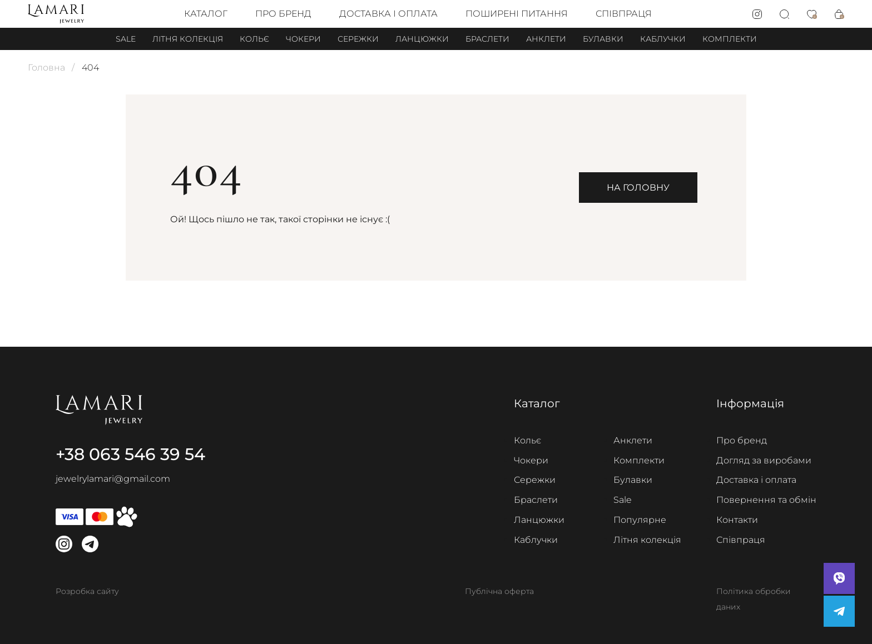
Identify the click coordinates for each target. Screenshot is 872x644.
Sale (126, 39)
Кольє (254, 39)
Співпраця (624, 13)
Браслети (487, 39)
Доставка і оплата (388, 13)
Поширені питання (516, 13)
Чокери (303, 39)
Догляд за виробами (763, 460)
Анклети (546, 39)
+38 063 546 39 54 (130, 454)
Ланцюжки (422, 39)
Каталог (205, 13)
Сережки (358, 39)
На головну (638, 187)
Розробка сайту (87, 591)
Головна (46, 67)
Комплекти (729, 39)
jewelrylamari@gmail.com (113, 478)
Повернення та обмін (766, 500)
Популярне (639, 520)
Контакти (737, 520)
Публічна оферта (499, 591)
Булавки (603, 39)
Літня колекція (187, 39)
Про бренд (283, 13)
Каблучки (663, 39)
